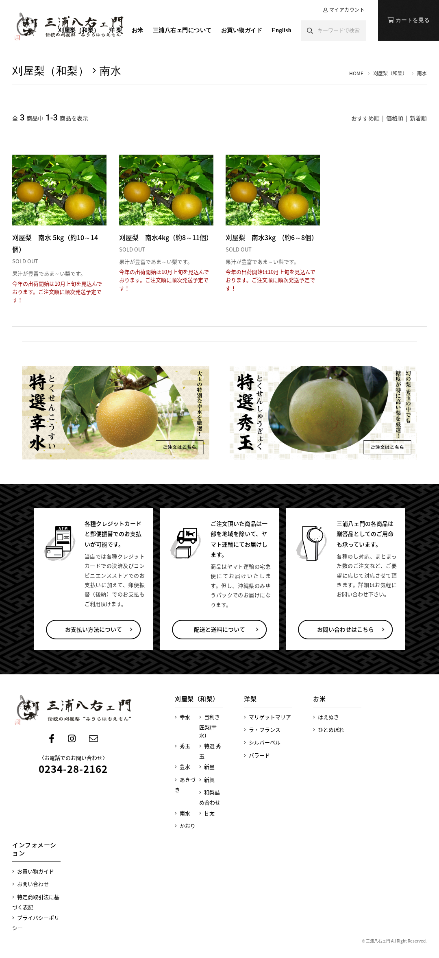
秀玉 (182, 746)
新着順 (418, 118)
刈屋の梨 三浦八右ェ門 (69, 26)
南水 (182, 813)
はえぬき (326, 717)
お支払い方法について (93, 629)
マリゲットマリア (267, 717)
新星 (207, 766)
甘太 (207, 813)
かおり (185, 825)
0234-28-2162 (73, 768)
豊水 (182, 766)
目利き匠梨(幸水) (209, 726)
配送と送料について (219, 629)
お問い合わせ (30, 884)
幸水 (182, 717)
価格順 (394, 118)
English (281, 30)
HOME (356, 73)
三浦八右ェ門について (182, 30)
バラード (257, 755)
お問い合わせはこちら (345, 629)
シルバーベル (262, 742)
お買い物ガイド (242, 30)
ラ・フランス (262, 729)
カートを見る (408, 20)
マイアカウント (347, 9)
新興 (207, 779)
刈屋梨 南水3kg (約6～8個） (272, 237)
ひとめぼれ (328, 729)
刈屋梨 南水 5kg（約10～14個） (55, 243)
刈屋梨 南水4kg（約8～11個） (166, 237)
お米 (137, 30)
